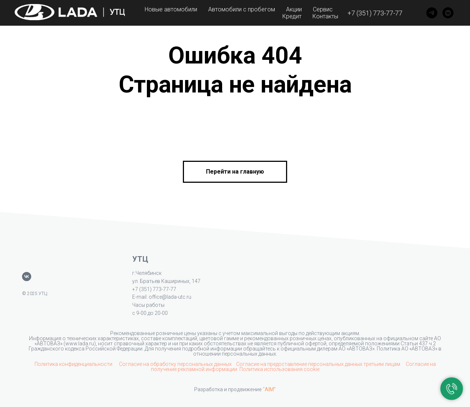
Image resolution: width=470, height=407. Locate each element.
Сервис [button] (323, 9)
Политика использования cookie (279, 369)
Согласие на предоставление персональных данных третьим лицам (318, 364)
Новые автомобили (171, 9)
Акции (294, 9)
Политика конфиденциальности (74, 364)
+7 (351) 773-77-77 (374, 13)
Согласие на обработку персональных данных (175, 364)
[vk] (26, 276)
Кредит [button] (291, 16)
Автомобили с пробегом (241, 9)
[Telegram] (431, 12)
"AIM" (269, 389)
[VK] (447, 12)
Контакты (325, 16)
